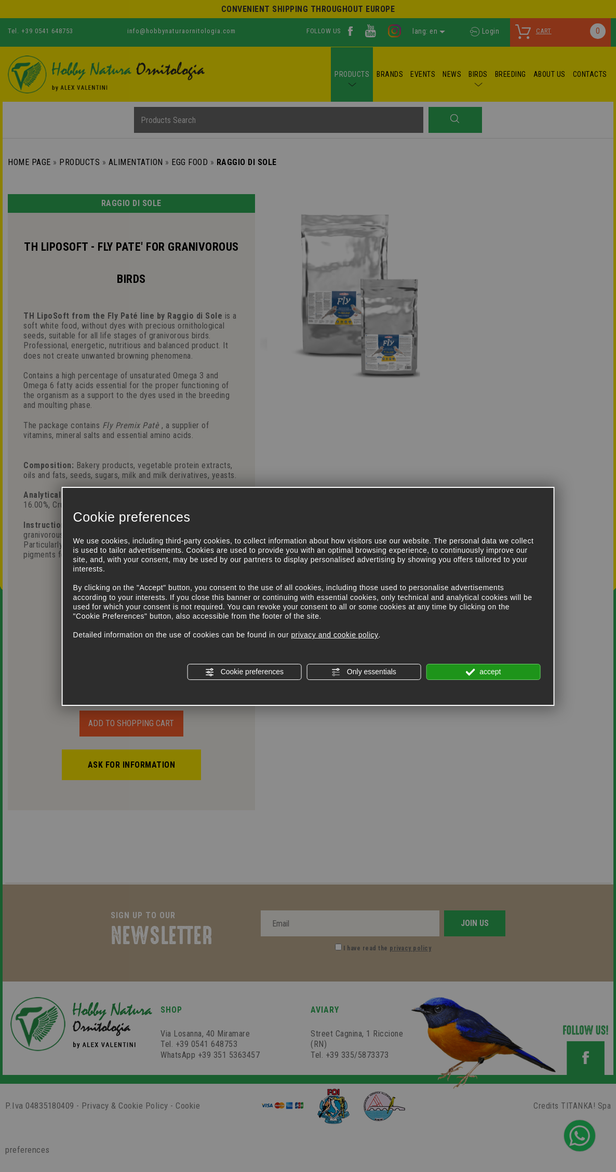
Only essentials (363, 672)
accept (483, 672)
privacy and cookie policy (334, 635)
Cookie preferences (244, 672)
